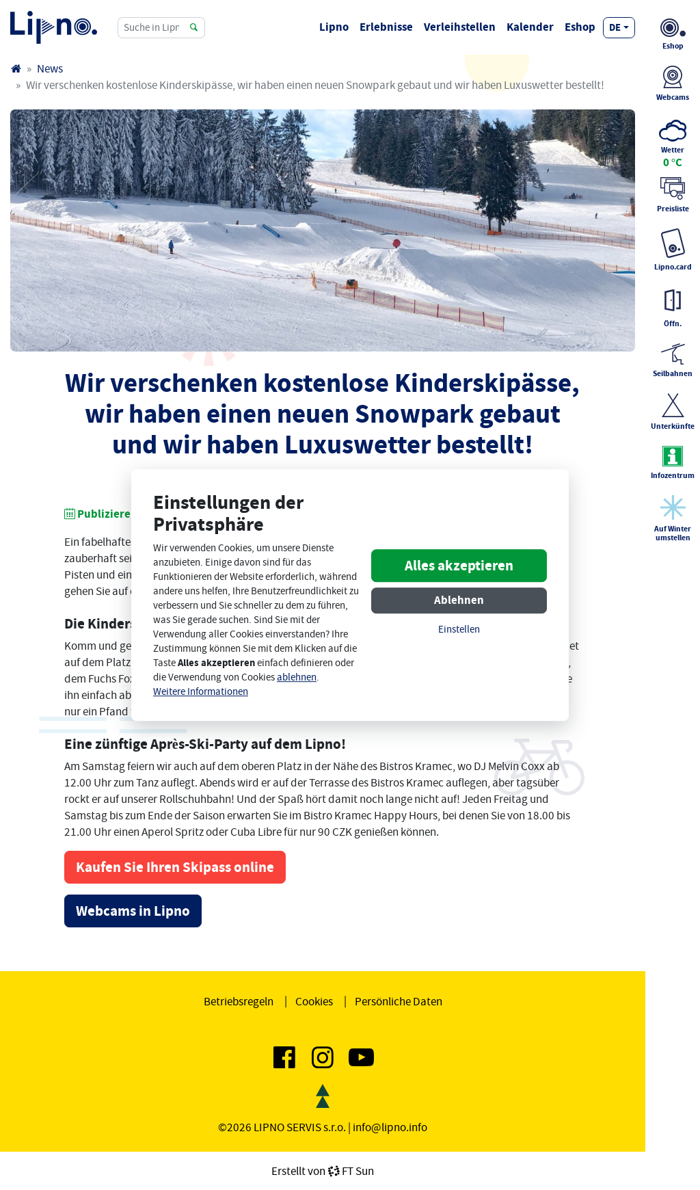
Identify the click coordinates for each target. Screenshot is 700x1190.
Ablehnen (459, 601)
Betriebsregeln (238, 1001)
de (615, 27)
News (50, 68)
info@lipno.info (390, 1127)
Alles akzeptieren (459, 566)
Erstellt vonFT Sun (322, 1170)
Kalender (530, 27)
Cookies (314, 1001)
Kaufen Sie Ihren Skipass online (175, 867)
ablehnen (297, 677)
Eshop (580, 27)
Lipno (334, 27)
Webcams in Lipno (133, 911)
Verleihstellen (460, 27)
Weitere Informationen (200, 691)
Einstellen (459, 630)
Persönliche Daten (398, 1001)
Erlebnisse (386, 27)
